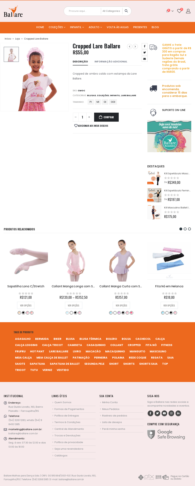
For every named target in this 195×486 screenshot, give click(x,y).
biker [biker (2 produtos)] (57, 339)
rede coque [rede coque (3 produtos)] (137, 357)
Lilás (119, 313)
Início (8, 38)
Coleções (56, 27)
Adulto (94, 27)
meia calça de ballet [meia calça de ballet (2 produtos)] (52, 357)
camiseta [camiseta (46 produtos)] (75, 345)
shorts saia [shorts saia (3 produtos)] (148, 364)
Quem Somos (62, 402)
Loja (17, 38)
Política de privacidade (68, 442)
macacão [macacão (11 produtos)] (93, 351)
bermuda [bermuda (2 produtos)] (42, 339)
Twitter (157, 413)
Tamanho (78, 101)
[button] (181, 229)
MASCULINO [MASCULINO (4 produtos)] (158, 351)
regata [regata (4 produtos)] (157, 357)
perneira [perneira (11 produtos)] (100, 357)
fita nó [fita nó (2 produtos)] (151, 345)
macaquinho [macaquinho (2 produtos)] (115, 351)
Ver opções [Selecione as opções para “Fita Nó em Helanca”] (169, 305)
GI (105, 102)
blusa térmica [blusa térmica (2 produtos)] (90, 339)
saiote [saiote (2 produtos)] (20, 364)
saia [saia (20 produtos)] (170, 357)
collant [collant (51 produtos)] (116, 345)
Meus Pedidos (110, 409)
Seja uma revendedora (68, 449)
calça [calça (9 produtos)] (160, 339)
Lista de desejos (112, 422)
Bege (19, 313)
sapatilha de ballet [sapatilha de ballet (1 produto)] (65, 364)
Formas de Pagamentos (69, 409)
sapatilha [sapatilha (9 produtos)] (37, 364)
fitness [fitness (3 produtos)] (166, 345)
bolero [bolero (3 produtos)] (111, 339)
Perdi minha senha (113, 429)
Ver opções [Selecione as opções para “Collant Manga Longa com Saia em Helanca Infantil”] (73, 305)
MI (98, 102)
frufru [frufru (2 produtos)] (20, 351)
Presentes (140, 27)
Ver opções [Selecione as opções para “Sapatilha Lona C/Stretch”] (26, 305)
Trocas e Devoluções (67, 435)
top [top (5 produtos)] (165, 364)
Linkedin (178, 413)
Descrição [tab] (80, 61)
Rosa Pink (131, 313)
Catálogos (60, 455)
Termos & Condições (67, 422)
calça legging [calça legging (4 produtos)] (26, 345)
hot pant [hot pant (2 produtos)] (37, 351)
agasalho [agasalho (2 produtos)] (23, 339)
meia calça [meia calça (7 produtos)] (23, 357)
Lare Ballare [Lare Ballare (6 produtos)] (58, 351)
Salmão (31, 313)
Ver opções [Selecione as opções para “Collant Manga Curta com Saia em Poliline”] (121, 305)
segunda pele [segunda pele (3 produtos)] (94, 364)
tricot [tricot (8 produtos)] (20, 370)
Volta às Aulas (117, 27)
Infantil (75, 27)
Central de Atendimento (69, 429)
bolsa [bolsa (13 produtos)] (126, 339)
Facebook (150, 413)
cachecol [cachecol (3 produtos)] (143, 339)
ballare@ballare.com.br (23, 433)
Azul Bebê (67, 313)
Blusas (91, 95)
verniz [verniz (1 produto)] (47, 370)
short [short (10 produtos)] (114, 364)
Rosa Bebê (27, 313)
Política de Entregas (66, 415)
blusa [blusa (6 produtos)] (70, 339)
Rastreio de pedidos (114, 415)
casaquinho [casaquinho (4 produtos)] (96, 345)
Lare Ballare (128, 95)
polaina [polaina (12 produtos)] (118, 357)
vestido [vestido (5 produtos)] (63, 370)
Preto (23, 313)
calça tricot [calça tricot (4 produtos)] (52, 345)
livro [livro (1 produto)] (77, 351)
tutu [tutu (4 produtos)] (34, 370)
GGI (113, 102)
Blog (155, 27)
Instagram (171, 413)
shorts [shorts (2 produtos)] (129, 364)
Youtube (164, 413)
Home (40, 27)
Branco (71, 313)
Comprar (109, 117)
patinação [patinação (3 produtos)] (81, 357)
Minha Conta (110, 402)
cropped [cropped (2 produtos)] (134, 345)
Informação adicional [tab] (110, 61)
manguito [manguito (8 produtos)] (137, 351)
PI (91, 102)
